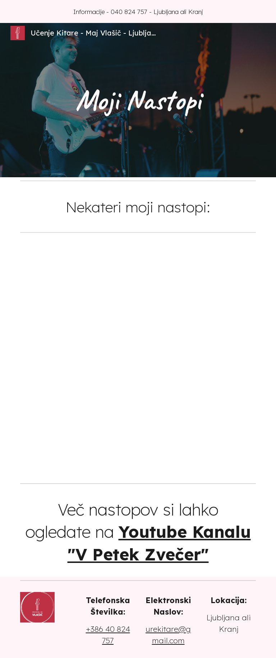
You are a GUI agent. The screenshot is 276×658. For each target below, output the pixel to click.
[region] (138, 11)
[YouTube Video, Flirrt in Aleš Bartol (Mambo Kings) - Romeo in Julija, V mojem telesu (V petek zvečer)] (198, 439)
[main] (138, 100)
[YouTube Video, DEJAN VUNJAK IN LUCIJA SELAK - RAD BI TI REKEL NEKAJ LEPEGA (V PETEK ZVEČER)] (77, 439)
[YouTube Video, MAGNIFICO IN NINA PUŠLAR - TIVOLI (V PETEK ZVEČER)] (198, 276)
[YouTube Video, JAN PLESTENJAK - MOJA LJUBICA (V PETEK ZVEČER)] (198, 358)
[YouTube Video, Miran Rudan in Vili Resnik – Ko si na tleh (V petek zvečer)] (77, 276)
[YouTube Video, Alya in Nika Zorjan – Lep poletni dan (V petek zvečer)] (77, 358)
